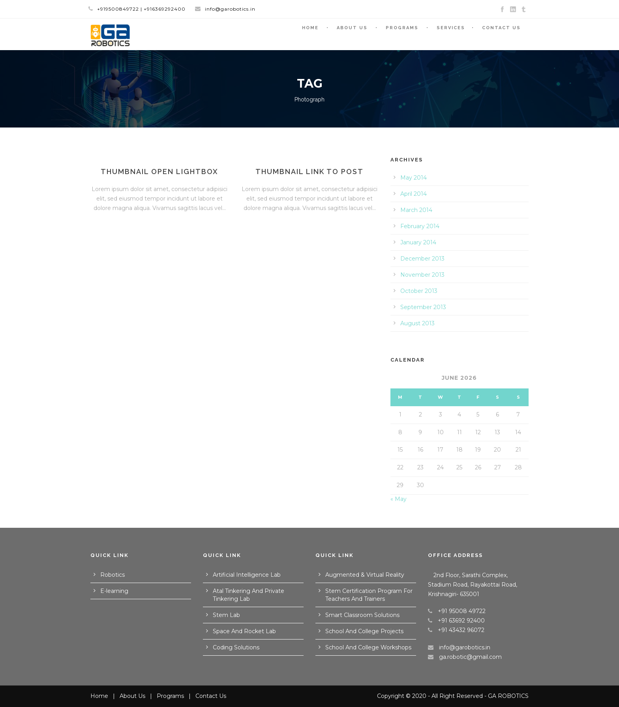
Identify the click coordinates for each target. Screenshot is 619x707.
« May (398, 499)
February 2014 (419, 226)
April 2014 (413, 193)
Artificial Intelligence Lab (247, 574)
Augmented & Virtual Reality (364, 574)
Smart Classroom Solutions (362, 615)
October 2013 (418, 290)
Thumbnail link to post (309, 171)
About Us (352, 27)
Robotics (112, 574)
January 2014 (418, 242)
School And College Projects (364, 631)
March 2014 (416, 210)
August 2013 (417, 323)
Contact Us (501, 27)
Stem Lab (226, 615)
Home (310, 27)
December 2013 (422, 258)
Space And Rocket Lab (244, 631)
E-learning (114, 590)
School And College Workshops (368, 647)
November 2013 (422, 274)
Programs (402, 27)
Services (451, 27)
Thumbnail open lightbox (159, 171)
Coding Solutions (236, 647)
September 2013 (423, 307)
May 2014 (413, 177)
